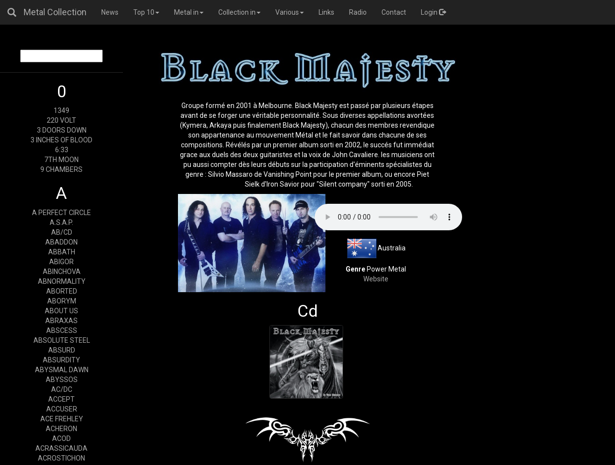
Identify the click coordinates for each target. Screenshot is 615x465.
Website (375, 279)
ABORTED (61, 291)
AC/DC (61, 389)
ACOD (61, 438)
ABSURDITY (61, 360)
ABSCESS (61, 330)
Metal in (189, 12)
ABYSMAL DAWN (61, 370)
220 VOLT (61, 120)
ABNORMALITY (62, 281)
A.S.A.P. (61, 222)
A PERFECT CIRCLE (61, 213)
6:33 (61, 150)
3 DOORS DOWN (62, 130)
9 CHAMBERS (61, 169)
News (109, 12)
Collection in (239, 12)
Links (326, 12)
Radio (358, 12)
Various (289, 12)
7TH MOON (61, 160)
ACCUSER (61, 409)
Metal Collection (55, 12)
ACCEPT (61, 399)
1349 (61, 110)
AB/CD (61, 232)
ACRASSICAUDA (61, 448)
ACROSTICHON (61, 458)
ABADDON (61, 242)
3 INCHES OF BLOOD (61, 140)
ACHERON (61, 429)
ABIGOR (61, 262)
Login (433, 12)
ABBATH (61, 252)
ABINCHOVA (62, 271)
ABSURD (61, 350)
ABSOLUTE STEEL (61, 340)
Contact (393, 12)
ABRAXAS (61, 321)
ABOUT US (61, 311)
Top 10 (146, 12)
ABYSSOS (62, 379)
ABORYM (61, 301)
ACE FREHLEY (61, 419)
